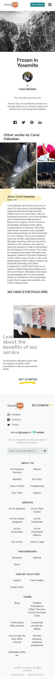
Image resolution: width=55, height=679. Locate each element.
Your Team (17, 492)
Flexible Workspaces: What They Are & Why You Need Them (37, 609)
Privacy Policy (18, 674)
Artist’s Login (37, 541)
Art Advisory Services (17, 471)
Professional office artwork (17, 624)
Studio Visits (17, 587)
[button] (50, 4)
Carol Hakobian (27, 89)
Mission (37, 469)
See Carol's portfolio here (27, 292)
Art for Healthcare (37, 520)
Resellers (17, 557)
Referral (37, 557)
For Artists (17, 541)
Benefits (17, 479)
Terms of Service (36, 674)
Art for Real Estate (37, 510)
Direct (17, 564)
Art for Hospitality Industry (37, 532)
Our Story (37, 479)
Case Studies (37, 580)
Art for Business (17, 508)
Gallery (17, 580)
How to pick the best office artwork (17, 639)
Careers (37, 492)
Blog (17, 603)
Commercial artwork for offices (37, 626)
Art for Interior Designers (17, 520)
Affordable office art (17, 654)
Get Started (37, 4)
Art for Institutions (17, 530)
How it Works (17, 486)
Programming (37, 486)
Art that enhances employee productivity (37, 640)
